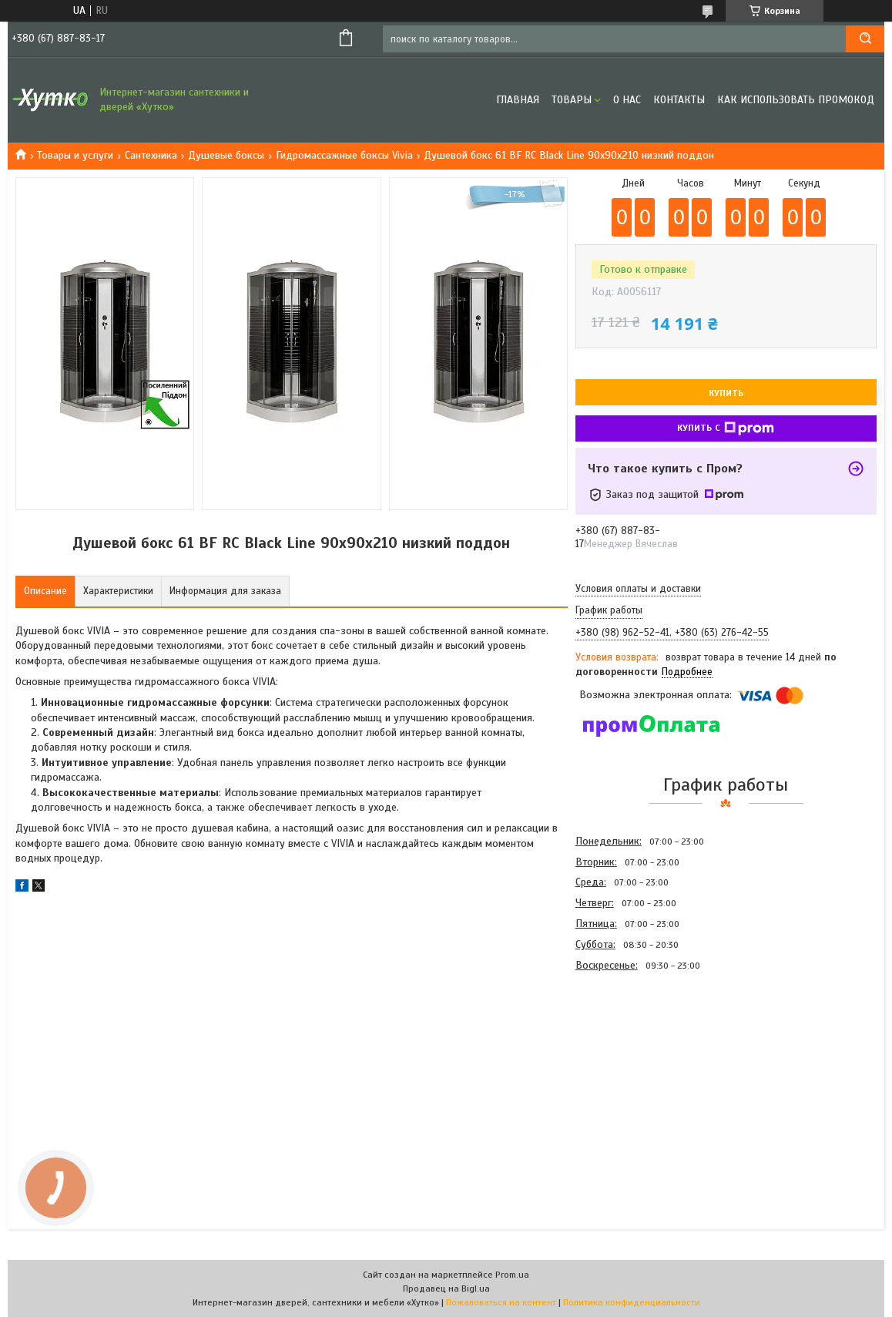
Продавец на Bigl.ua (446, 1288)
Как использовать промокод (795, 99)
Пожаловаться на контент (501, 1302)
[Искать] (865, 38)
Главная (517, 99)
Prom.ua (512, 1274)
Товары (572, 99)
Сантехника (151, 155)
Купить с (725, 428)
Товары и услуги (75, 155)
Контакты (679, 99)
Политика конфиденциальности (631, 1302)
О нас (627, 99)
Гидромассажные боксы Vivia (344, 155)
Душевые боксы (226, 155)
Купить (726, 393)
